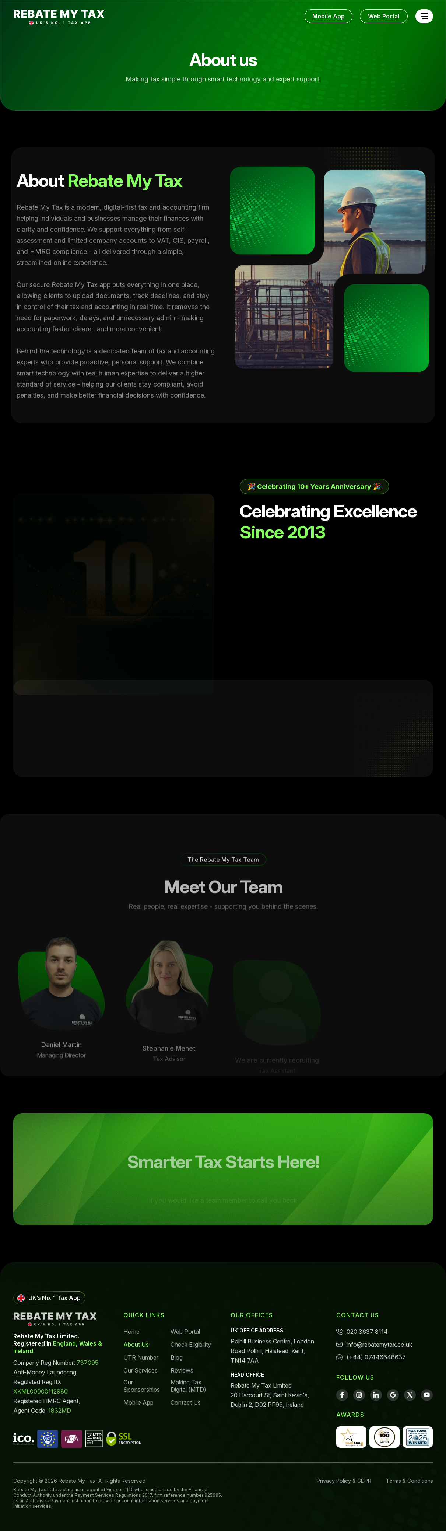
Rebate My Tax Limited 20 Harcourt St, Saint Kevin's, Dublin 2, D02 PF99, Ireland (270, 1395)
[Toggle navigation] (424, 16)
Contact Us (186, 1402)
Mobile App (328, 16)
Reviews (182, 1370)
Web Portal (383, 16)
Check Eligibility (191, 1344)
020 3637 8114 (362, 1331)
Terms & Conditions (409, 1481)
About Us (136, 1344)
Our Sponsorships (141, 1385)
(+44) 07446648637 (371, 1357)
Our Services (140, 1370)
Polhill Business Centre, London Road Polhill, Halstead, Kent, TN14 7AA (272, 1351)
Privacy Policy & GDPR (344, 1481)
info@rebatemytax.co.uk (374, 1344)
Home (131, 1331)
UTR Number (140, 1357)
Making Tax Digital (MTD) (188, 1385)
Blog (177, 1357)
